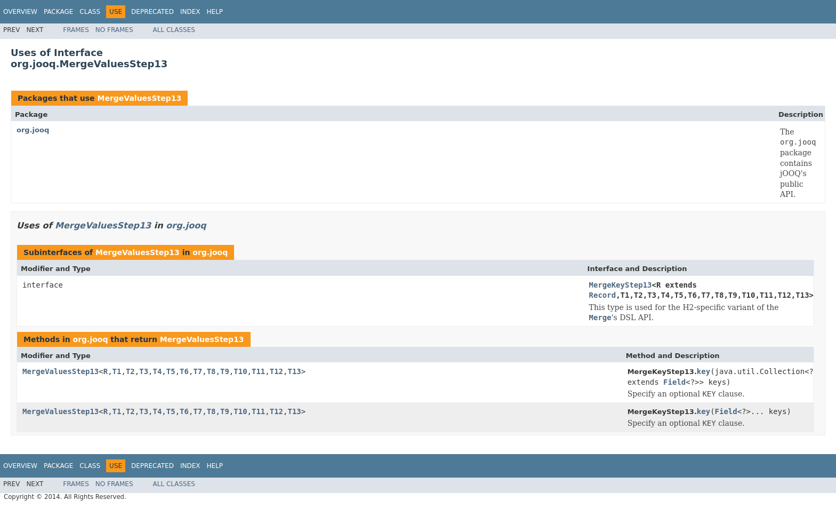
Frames (76, 30)
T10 (240, 371)
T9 (224, 371)
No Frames (114, 30)
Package (58, 11)
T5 (170, 371)
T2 (130, 371)
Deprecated (152, 11)
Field (674, 382)
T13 (294, 371)
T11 (258, 371)
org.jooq (33, 130)
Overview (20, 11)
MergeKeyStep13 (620, 285)
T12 (276, 371)
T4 (157, 371)
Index (190, 11)
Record (602, 295)
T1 (117, 371)
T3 (143, 371)
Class (89, 11)
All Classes (174, 30)
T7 (197, 371)
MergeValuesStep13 (139, 98)
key (703, 371)
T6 (184, 371)
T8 (211, 371)
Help (214, 11)
